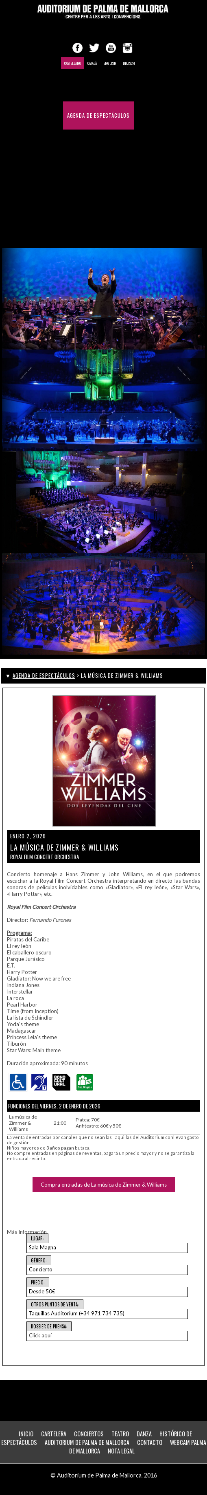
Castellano (72, 63)
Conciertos (89, 1433)
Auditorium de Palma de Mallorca (87, 1442)
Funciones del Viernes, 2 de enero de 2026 (54, 1106)
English (109, 63)
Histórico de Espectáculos (102, 172)
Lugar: (37, 1238)
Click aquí (40, 1335)
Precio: (38, 1282)
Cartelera (53, 1433)
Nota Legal (121, 1451)
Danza (144, 1433)
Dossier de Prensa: (49, 1326)
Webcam (77, 228)
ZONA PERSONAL (114, 228)
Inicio (74, 87)
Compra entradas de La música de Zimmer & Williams (104, 1184)
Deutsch (129, 63)
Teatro (120, 1433)
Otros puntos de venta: (55, 1304)
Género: (39, 1260)
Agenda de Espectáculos (98, 115)
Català (92, 63)
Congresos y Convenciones (102, 143)
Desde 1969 (81, 200)
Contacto (116, 200)
